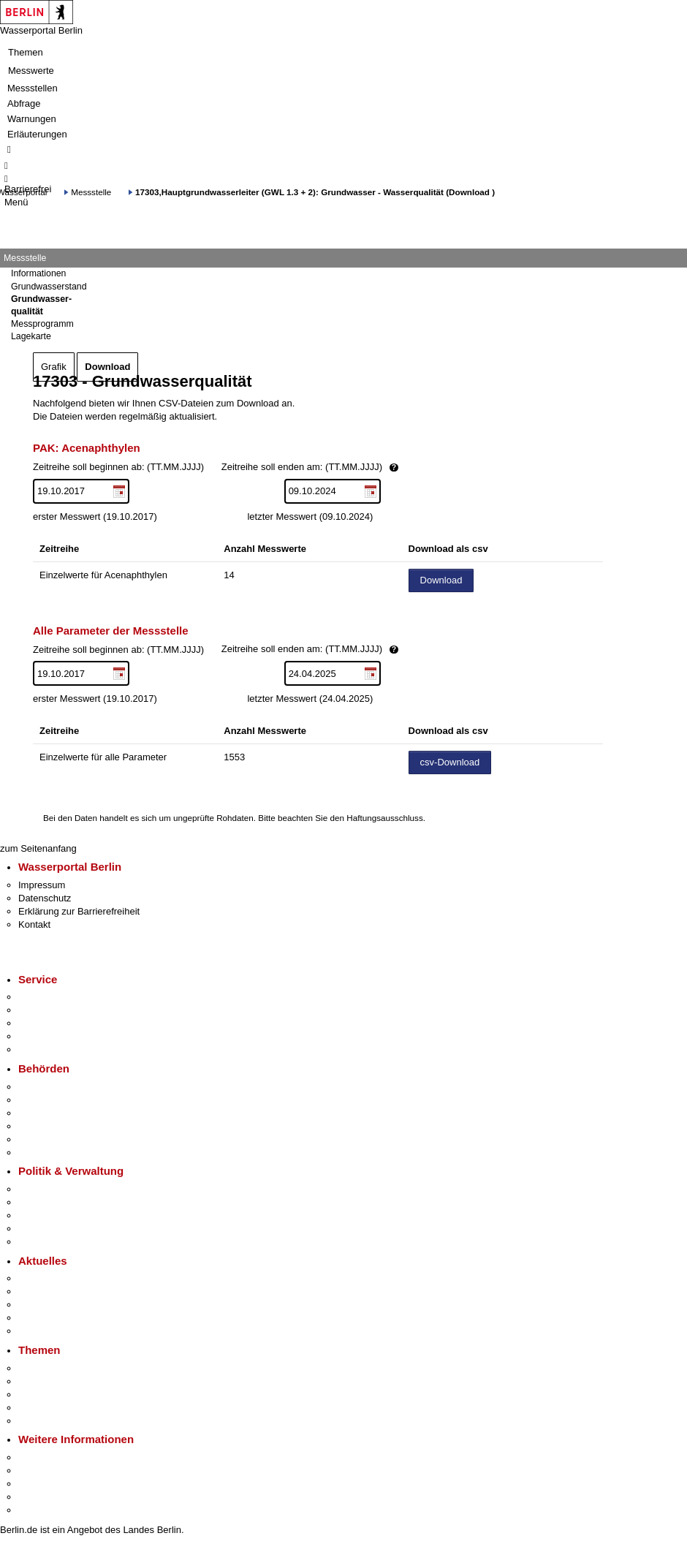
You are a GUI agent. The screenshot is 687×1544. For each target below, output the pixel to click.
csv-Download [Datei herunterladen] (450, 762)
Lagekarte (31, 336)
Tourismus (39, 1470)
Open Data (41, 1228)
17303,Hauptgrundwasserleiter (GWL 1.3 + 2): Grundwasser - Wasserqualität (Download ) (315, 192)
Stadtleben (41, 1496)
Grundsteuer (44, 1420)
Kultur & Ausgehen (57, 1457)
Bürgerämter (44, 1126)
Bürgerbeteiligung (55, 1215)
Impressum (41, 884)
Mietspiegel (42, 1407)
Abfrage (24, 103)
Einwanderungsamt (58, 1152)
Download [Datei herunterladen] (441, 580)
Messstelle (91, 192)
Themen (25, 52)
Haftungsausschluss (384, 817)
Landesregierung (54, 1189)
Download (107, 366)
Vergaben (38, 1241)
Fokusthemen (47, 1368)
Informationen (38, 273)
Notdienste (41, 1036)
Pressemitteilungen (58, 1278)
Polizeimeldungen (56, 1291)
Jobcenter (39, 1139)
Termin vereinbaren (58, 1009)
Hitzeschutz (42, 1330)
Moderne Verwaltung (61, 1394)
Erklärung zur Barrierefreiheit (79, 911)
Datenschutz (44, 898)
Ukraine (34, 1317)
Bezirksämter (46, 1113)
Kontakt (34, 924)
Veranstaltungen (52, 1304)
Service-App (44, 996)
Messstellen (32, 88)
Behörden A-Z (47, 1086)
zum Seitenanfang (38, 848)
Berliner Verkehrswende (68, 1381)
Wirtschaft (39, 1483)
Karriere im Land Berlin (66, 1202)
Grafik (54, 366)
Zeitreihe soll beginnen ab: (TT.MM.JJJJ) (265, 467)
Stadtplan (38, 1510)
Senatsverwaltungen (61, 1099)
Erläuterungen (37, 134)
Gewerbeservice (52, 1049)
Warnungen (31, 118)
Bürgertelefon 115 (56, 1023)
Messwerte (31, 70)
